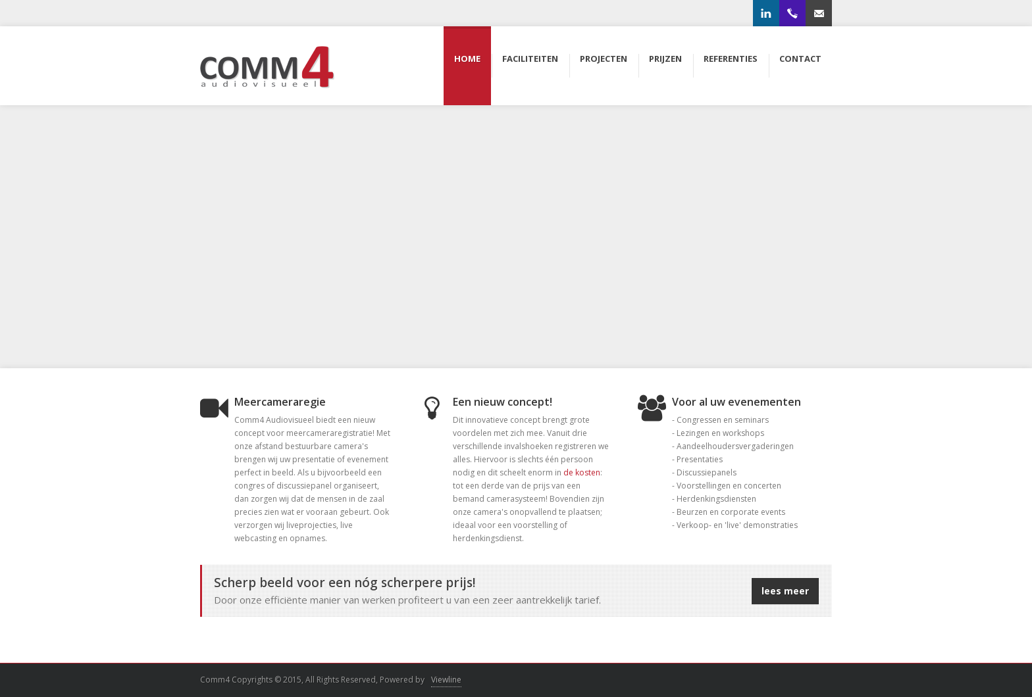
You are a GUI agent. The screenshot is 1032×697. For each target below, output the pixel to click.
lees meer (785, 591)
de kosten (581, 472)
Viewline (446, 679)
